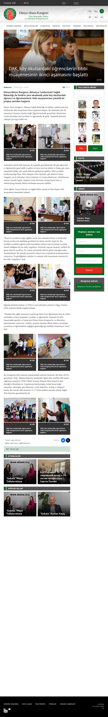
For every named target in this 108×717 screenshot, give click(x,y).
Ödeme (89, 270)
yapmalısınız (24, 443)
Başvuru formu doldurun (89, 286)
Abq (95, 17)
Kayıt (76, 3)
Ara (101, 17)
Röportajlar (101, 26)
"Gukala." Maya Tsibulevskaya (83, 219)
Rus (90, 11)
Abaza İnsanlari (31, 26)
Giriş (64, 3)
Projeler (56, 26)
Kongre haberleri (67, 704)
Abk (90, 17)
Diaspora (66, 26)
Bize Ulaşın (27, 704)
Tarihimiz (77, 26)
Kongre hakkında (14, 26)
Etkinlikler (45, 26)
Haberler (8, 87)
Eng (96, 11)
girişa (7, 443)
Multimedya (89, 26)
